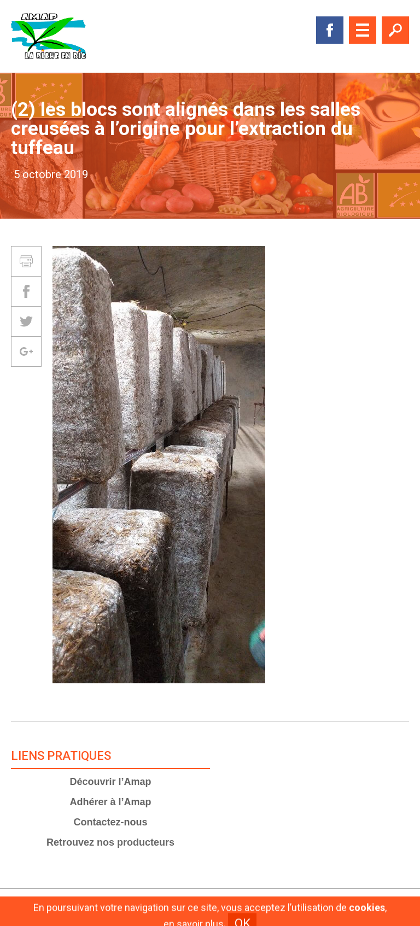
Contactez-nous (111, 822)
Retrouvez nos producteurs (110, 842)
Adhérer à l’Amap (110, 801)
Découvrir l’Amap (110, 781)
